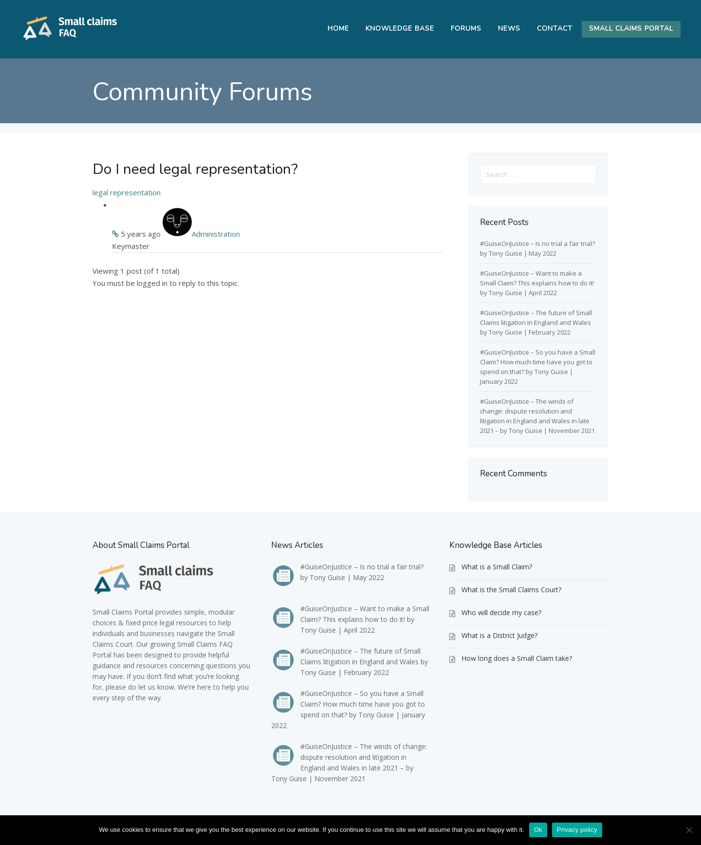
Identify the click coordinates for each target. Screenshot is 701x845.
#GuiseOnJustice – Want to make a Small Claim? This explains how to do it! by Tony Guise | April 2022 (537, 283)
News (509, 28)
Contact (554, 28)
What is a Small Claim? (496, 566)
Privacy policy (577, 829)
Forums (466, 28)
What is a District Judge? (499, 635)
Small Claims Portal (631, 28)
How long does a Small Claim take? (516, 658)
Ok (538, 829)
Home (338, 28)
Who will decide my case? (501, 612)
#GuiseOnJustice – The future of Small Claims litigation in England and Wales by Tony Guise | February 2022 (536, 322)
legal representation (126, 192)
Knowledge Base (400, 28)
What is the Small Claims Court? (511, 589)
